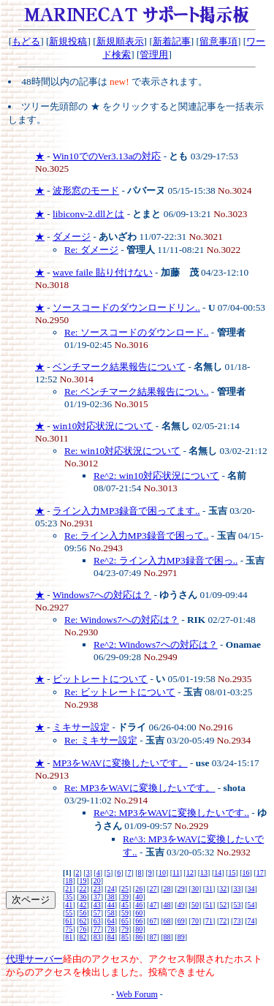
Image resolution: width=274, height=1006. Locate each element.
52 (223, 905)
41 (68, 905)
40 (138, 897)
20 (97, 881)
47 (152, 905)
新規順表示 (120, 41)
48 (167, 905)
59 (125, 913)
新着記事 (172, 41)
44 (111, 905)
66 (138, 921)
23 (97, 889)
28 (167, 889)
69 (181, 921)
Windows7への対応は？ (102, 594)
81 (68, 937)
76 (83, 929)
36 (83, 897)
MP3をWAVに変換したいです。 (120, 762)
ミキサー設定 (81, 727)
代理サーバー (34, 958)
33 (236, 889)
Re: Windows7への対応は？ (121, 619)
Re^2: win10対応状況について (156, 475)
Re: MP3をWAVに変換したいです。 (139, 787)
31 (209, 889)
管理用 (154, 54)
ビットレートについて (100, 678)
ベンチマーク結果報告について (119, 366)
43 (97, 905)
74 (251, 921)
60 (138, 913)
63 (97, 921)
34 (251, 889)
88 (167, 937)
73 (236, 921)
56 (83, 913)
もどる (26, 41)
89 (181, 937)
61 (68, 921)
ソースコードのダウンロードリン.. (126, 307)
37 (97, 897)
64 (111, 921)
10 (162, 873)
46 (138, 905)
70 (195, 921)
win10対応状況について (103, 425)
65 (125, 921)
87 (152, 937)
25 (125, 889)
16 (246, 873)
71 (209, 921)
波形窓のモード (86, 190)
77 (97, 929)
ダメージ (72, 236)
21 (68, 889)
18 (68, 881)
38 (111, 897)
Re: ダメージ (91, 249)
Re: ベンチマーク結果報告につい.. (136, 391)
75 (68, 929)
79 (125, 929)
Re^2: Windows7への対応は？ (156, 644)
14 (217, 873)
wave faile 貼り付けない (102, 272)
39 (125, 897)
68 (167, 921)
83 (97, 937)
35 (68, 897)
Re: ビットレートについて (119, 692)
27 (152, 889)
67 (152, 921)
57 (97, 913)
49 (181, 905)
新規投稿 (68, 41)
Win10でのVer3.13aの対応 (107, 156)
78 (111, 929)
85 (125, 937)
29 (181, 889)
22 (83, 889)
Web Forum (137, 994)
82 (83, 937)
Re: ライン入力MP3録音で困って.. (136, 535)
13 (204, 873)
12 (190, 873)
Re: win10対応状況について (122, 450)
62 (83, 921)
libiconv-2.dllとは (88, 213)
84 (111, 937)
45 (125, 905)
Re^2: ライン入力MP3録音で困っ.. (165, 560)
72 (223, 921)
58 (111, 913)
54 (251, 905)
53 (236, 905)
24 (111, 889)
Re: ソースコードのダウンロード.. (136, 332)
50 (195, 905)
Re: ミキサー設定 (100, 740)
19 (83, 881)
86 (138, 937)
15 (231, 873)
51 (209, 905)
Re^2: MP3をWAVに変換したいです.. (171, 812)
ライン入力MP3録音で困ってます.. (126, 510)
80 (138, 929)
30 (195, 889)
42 (83, 905)
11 (176, 873)
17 (260, 873)
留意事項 (218, 41)
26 (138, 889)
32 (223, 889)
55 (68, 913)
